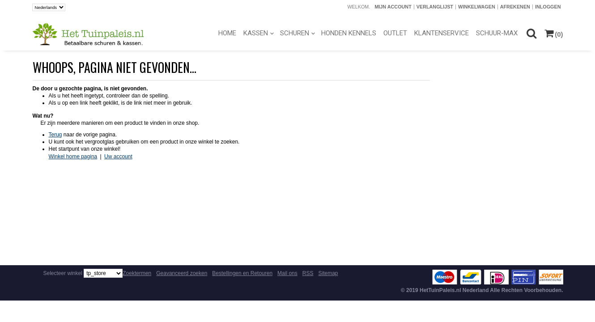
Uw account (118, 156)
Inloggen (548, 6)
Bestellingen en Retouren (242, 273)
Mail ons (287, 273)
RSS (308, 273)
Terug (55, 134)
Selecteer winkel (62, 273)
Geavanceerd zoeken (181, 273)
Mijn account (392, 6)
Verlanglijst (434, 6)
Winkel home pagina (73, 156)
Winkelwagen (476, 6)
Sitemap (328, 273)
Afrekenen (515, 6)
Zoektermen (137, 273)
